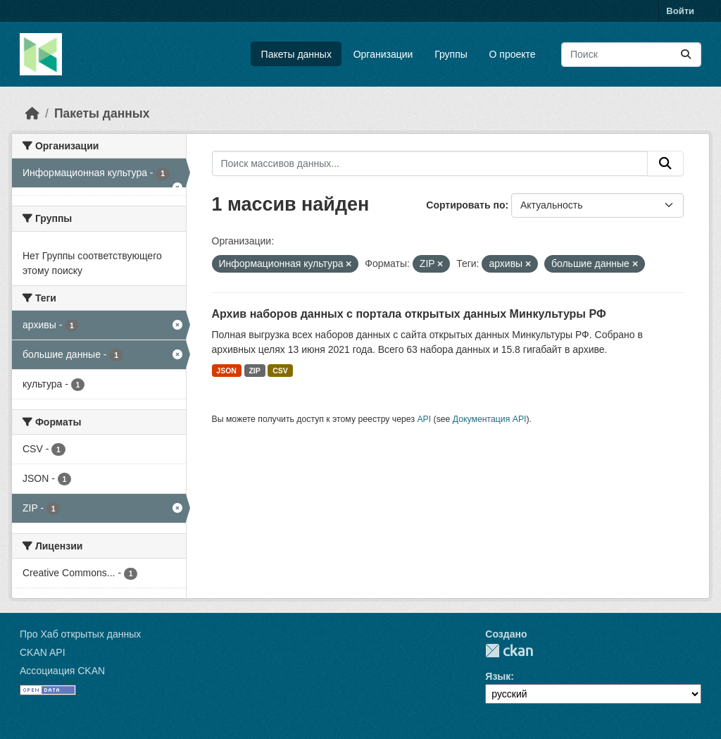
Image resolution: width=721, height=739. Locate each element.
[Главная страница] (32, 113)
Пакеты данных (296, 54)
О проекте (512, 54)
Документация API (490, 419)
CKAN (509, 650)
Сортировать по (465, 205)
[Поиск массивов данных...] (631, 54)
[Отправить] (686, 54)
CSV (280, 370)
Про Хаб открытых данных (80, 634)
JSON (226, 370)
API (424, 419)
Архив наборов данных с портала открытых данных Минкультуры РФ (409, 314)
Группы (451, 54)
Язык (497, 676)
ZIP (254, 370)
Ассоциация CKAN (62, 670)
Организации (383, 54)
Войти (680, 11)
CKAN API (42, 652)
